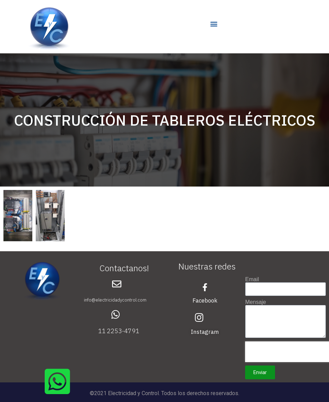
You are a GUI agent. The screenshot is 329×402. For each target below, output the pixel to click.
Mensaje (255, 302)
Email (252, 279)
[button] (214, 23)
